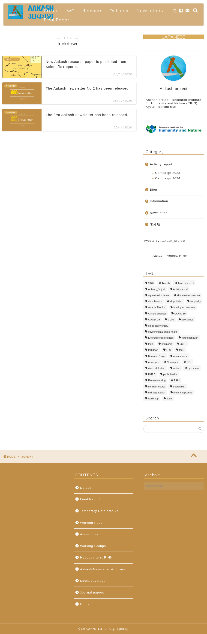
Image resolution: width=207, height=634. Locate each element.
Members (91, 10)
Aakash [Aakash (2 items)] (166, 283)
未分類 (155, 224)
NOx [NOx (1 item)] (189, 362)
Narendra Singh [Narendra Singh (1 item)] (156, 356)
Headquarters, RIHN (96, 557)
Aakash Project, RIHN (170, 255)
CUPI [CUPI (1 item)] (171, 320)
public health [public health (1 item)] (170, 374)
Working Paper (92, 522)
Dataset (86, 487)
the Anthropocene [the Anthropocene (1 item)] (183, 392)
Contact (86, 604)
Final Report (57, 20)
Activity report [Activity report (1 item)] (180, 289)
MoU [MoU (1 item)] (181, 350)
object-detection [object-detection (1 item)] (156, 368)
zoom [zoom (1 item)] (169, 399)
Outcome (119, 10)
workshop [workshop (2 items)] (153, 399)
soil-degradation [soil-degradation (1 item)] (156, 392)
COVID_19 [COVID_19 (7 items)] (154, 320)
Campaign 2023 (167, 172)
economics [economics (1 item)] (187, 320)
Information (159, 201)
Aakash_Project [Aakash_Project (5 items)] (156, 289)
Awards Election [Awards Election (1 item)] (156, 307)
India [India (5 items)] (150, 344)
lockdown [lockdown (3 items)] (153, 350)
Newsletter (158, 213)
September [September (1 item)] (179, 386)
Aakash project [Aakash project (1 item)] (186, 283)
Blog (153, 189)
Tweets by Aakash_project (164, 240)
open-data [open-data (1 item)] (193, 368)
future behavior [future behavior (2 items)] (190, 338)
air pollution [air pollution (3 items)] (176, 301)
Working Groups (93, 546)
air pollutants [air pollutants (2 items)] (155, 301)
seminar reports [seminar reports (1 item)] (156, 386)
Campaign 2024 (167, 178)
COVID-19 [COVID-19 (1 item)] (180, 313)
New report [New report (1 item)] (173, 362)
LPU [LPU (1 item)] (168, 350)
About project (91, 534)
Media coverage (93, 580)
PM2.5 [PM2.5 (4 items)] (151, 374)
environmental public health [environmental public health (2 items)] (162, 332)
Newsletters (150, 10)
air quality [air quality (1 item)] (195, 301)
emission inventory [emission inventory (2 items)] (158, 326)
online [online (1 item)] (176, 368)
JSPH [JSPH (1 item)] (183, 344)
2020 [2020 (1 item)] (150, 283)
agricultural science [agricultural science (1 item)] (158, 295)
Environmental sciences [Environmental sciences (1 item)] (161, 338)
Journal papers (92, 592)
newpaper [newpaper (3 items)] (153, 362)
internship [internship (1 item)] (167, 344)
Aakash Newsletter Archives (102, 569)
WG (71, 10)
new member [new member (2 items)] (180, 356)
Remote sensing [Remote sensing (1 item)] (156, 380)
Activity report (161, 164)
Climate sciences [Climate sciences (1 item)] (157, 313)
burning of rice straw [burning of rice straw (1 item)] (184, 307)
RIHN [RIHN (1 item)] (177, 380)
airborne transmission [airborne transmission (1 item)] (188, 295)
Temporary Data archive (99, 511)
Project (52, 10)
